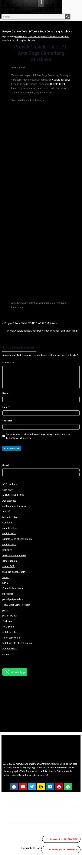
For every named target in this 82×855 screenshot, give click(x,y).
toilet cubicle (9, 632)
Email (5, 407)
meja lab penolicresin (13, 571)
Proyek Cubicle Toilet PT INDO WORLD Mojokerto (31, 323)
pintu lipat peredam (12, 599)
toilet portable (9, 648)
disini (20, 307)
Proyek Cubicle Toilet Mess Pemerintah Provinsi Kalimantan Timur (42, 330)
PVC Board (8, 626)
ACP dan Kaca (9, 484)
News (5, 577)
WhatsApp (18, 672)
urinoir (5, 654)
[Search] (67, 16)
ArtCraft (6, 511)
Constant (7, 522)
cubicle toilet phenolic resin (41, 36)
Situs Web (7, 421)
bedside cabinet (11, 517)
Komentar (8, 362)
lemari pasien (9, 560)
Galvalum (7, 550)
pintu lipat (7, 593)
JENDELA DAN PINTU (14, 555)
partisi (5, 583)
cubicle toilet (21, 36)
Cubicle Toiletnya (61, 79)
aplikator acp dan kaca (14, 506)
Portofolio (59, 36)
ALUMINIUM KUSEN (13, 495)
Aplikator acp (9, 500)
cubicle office (9, 528)
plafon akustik (9, 615)
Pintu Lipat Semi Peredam (16, 604)
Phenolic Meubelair (12, 588)
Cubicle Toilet (57, 84)
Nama (6, 393)
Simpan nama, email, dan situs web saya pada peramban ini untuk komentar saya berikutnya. (38, 436)
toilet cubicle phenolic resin (23, 40)
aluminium (7, 489)
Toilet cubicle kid (11, 637)
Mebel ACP (8, 566)
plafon (5, 610)
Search (6, 465)
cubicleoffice (9, 544)
